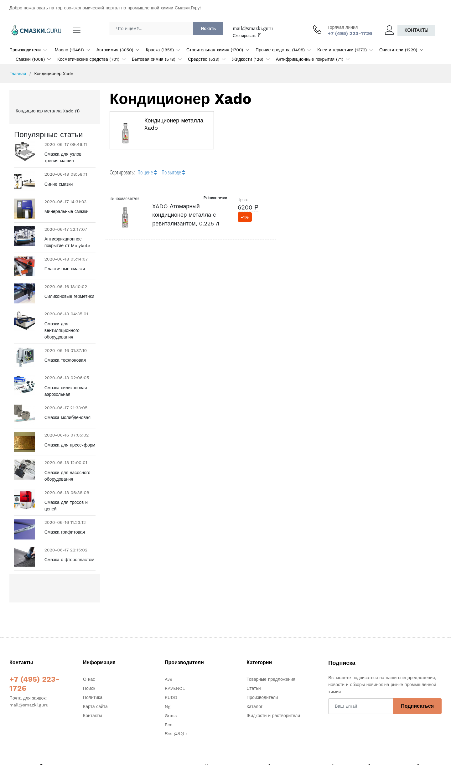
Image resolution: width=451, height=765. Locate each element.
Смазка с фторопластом (69, 547)
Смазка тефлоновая (65, 360)
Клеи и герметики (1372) (342, 49)
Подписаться (417, 689)
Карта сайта (95, 689)
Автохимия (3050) (114, 49)
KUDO (171, 680)
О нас (89, 662)
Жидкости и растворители (273, 698)
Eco (169, 708)
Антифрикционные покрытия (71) (309, 59)
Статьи (253, 671)
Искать (208, 28)
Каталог (254, 689)
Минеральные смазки (66, 211)
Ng (167, 689)
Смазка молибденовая (67, 417)
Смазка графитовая (64, 523)
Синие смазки (58, 184)
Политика (92, 680)
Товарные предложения (270, 662)
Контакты (416, 30)
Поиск (89, 671)
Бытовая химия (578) (153, 59)
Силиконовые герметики (69, 296)
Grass (171, 698)
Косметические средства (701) (88, 59)
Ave (168, 662)
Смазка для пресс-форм (69, 440)
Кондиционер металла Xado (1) (48, 110)
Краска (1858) (160, 49)
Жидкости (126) (247, 59)
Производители (25, 49)
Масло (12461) (69, 49)
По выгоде (173, 172)
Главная (17, 73)
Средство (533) (204, 59)
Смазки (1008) (30, 59)
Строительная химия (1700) (214, 49)
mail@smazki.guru (253, 28)
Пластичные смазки (64, 268)
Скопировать (247, 35)
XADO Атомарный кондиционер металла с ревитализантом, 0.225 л (185, 215)
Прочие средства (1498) (280, 49)
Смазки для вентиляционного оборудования (62, 330)
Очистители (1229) (398, 49)
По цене (147, 172)
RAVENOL (175, 671)
